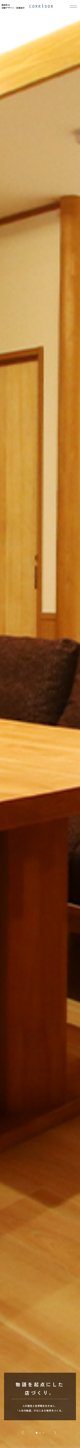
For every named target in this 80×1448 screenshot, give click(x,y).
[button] (37, 1433)
